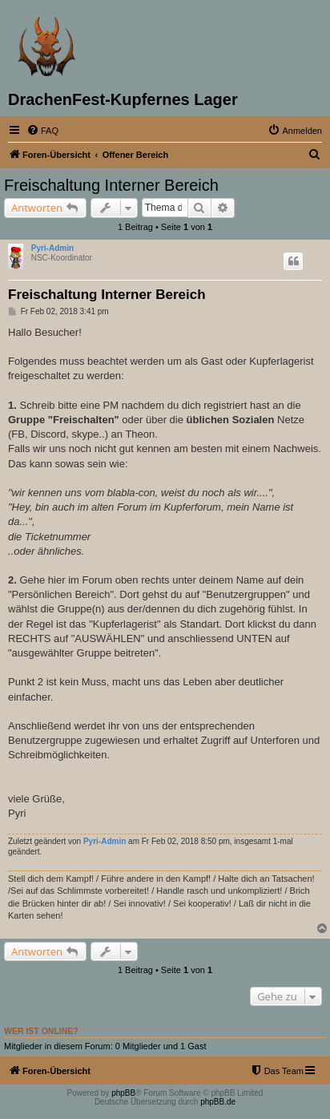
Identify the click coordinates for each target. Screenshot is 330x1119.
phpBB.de (217, 1101)
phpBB (123, 1093)
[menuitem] (42, 130)
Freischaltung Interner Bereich (111, 185)
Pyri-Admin (52, 248)
